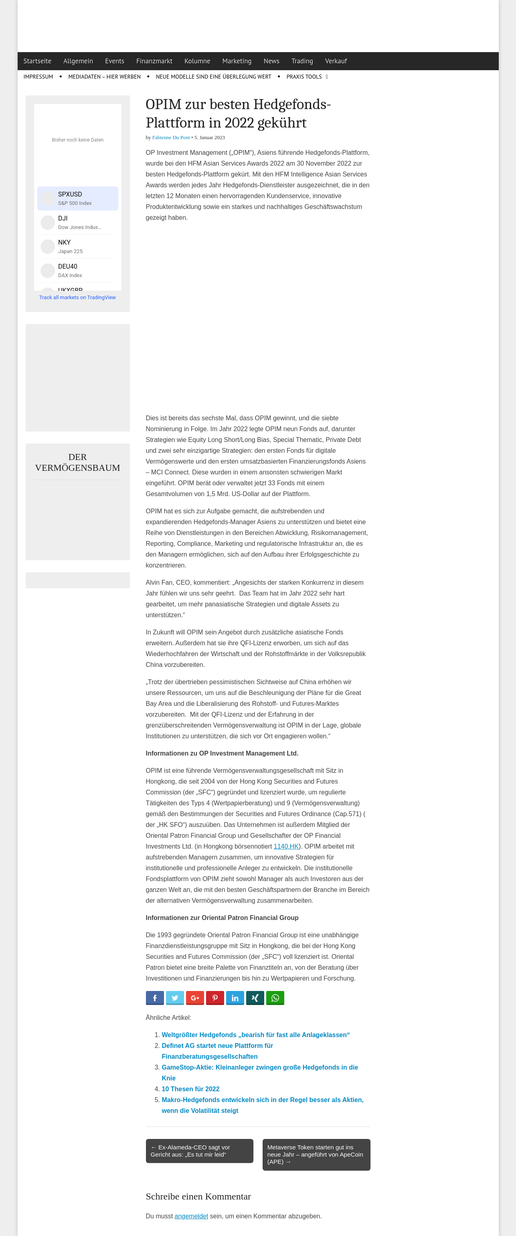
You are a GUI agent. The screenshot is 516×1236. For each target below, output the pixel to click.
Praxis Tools (304, 76)
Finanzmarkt (154, 61)
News (272, 61)
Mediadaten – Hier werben (104, 76)
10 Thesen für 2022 (191, 1089)
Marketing (237, 61)
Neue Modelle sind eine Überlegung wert (213, 76)
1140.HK (286, 846)
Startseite (38, 61)
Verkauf (336, 61)
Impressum (38, 76)
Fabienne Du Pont (171, 137)
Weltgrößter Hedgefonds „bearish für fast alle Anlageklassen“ (256, 1034)
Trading (302, 61)
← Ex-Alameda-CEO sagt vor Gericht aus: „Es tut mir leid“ (190, 1151)
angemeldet (191, 1216)
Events (114, 61)
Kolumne (197, 61)
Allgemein (78, 61)
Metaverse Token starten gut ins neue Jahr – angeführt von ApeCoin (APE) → (315, 1154)
